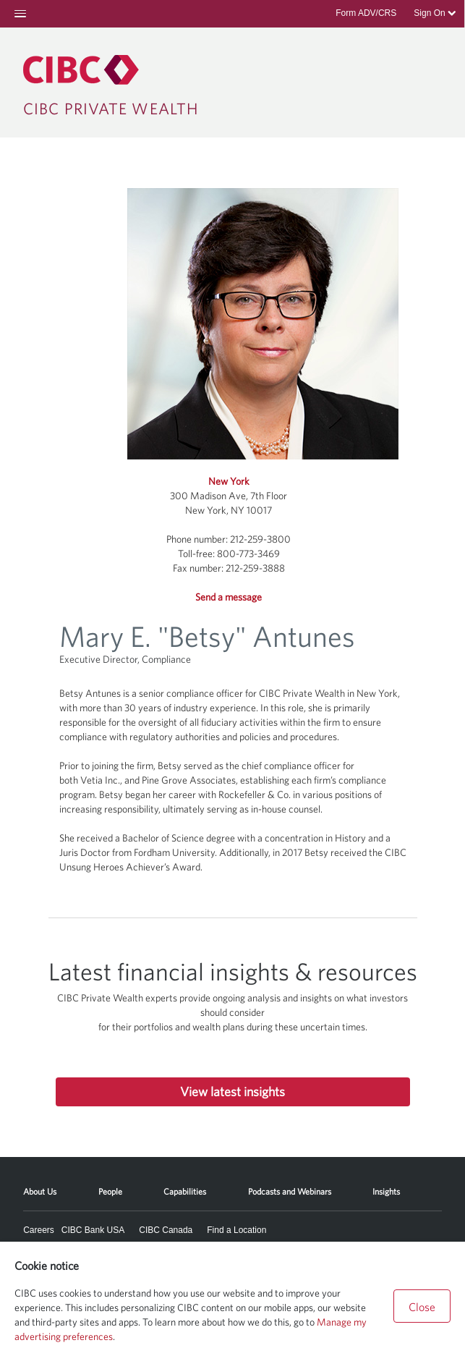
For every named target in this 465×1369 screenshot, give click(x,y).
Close (422, 1306)
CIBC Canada (165, 1230)
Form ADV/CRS (366, 13)
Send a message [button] (228, 597)
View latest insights (232, 1091)
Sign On (435, 13)
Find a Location (236, 1230)
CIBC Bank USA (92, 1230)
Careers (38, 1230)
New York (228, 481)
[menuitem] (39, 1186)
